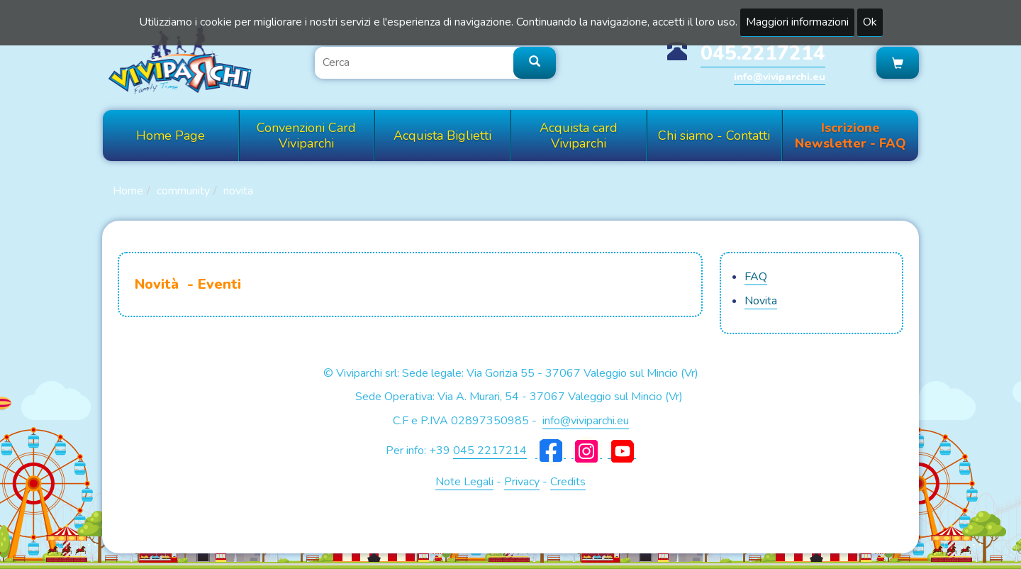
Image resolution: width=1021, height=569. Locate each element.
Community (183, 191)
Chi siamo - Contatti (714, 135)
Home (128, 191)
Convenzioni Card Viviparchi (306, 135)
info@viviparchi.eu (779, 77)
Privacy (522, 482)
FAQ (755, 276)
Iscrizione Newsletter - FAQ (850, 135)
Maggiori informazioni (797, 22)
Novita (238, 191)
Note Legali (464, 482)
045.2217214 (763, 53)
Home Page (170, 135)
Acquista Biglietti (442, 135)
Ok (870, 22)
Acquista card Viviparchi (579, 135)
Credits (568, 482)
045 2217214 (490, 450)
